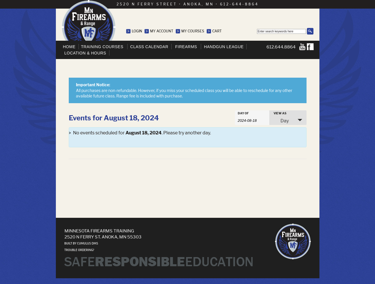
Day (281, 121)
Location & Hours (85, 53)
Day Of (243, 113)
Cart (217, 31)
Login (137, 31)
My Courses (192, 31)
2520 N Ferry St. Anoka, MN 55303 (103, 237)
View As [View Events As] (280, 113)
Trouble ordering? (79, 250)
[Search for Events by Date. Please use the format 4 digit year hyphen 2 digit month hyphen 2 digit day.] (252, 120)
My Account (161, 31)
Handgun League (224, 46)
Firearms (186, 46)
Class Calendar (149, 46)
